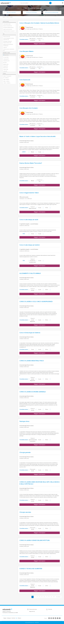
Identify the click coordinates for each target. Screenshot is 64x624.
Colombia (13, 618)
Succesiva (58, 596)
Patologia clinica (24, 421)
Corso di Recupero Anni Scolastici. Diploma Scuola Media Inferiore (39, 23)
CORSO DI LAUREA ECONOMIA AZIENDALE (32, 392)
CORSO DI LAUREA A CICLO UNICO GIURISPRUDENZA (35, 301)
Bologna (5, 66)
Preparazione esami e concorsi (9, 30)
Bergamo (5, 64)
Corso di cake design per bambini (29, 245)
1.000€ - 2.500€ (6, 83)
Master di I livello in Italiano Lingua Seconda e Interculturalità (37, 136)
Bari (5, 62)
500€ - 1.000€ (6, 81)
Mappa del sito (32, 611)
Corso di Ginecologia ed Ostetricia (29, 333)
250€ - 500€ (6, 79)
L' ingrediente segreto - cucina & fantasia (28, 224)
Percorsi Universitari (7, 25)
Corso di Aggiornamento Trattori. (29, 193)
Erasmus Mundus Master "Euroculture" (30, 163)
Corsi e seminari (6, 24)
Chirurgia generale (24, 452)
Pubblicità (50, 609)
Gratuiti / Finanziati (7, 76)
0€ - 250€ (5, 77)
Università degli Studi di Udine (26, 140)
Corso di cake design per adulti (28, 219)
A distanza (6, 59)
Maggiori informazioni (39, 43)
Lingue (5, 47)
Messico (19, 618)
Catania (5, 69)
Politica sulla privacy (33, 609)
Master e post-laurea (7, 29)
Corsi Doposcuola (24, 80)
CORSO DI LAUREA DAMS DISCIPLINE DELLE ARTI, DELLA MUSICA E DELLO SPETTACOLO (39, 483)
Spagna (5, 618)
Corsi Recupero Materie (26, 51)
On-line (5, 57)
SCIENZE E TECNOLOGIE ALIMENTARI (30, 568)
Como (5, 71)
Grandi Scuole (29, 27)
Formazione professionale (8, 27)
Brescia (5, 67)
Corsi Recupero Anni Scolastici (28, 108)
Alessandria (6, 60)
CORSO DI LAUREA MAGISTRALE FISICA (31, 361)
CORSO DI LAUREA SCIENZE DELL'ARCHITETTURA (34, 540)
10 (53, 596)
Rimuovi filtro (5, 55)
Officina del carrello (23, 197)
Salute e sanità (6, 36)
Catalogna (9, 618)
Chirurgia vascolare (25, 512)
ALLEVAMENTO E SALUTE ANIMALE (30, 273)
